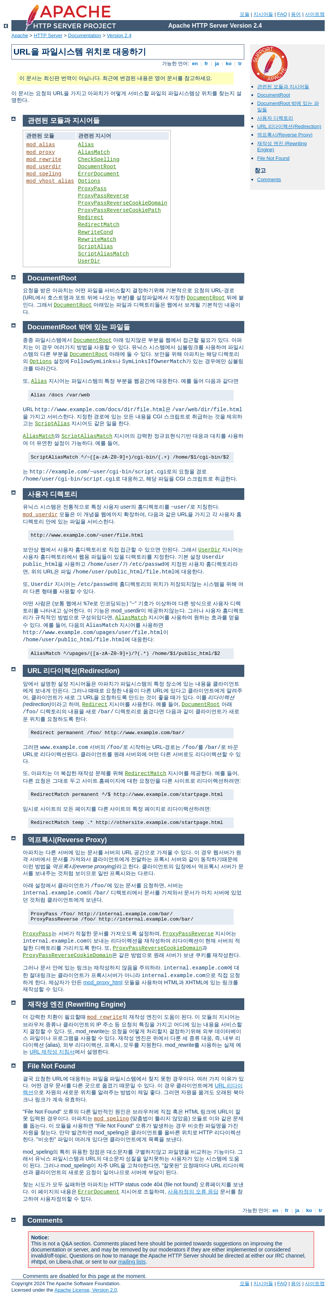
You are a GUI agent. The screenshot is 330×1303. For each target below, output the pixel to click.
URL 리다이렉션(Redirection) (289, 126)
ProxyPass (92, 189)
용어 (296, 14)
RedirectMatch (98, 225)
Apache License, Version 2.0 (85, 1290)
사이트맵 (315, 14)
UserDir (89, 261)
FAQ (282, 14)
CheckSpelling (98, 160)
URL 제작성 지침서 (52, 1052)
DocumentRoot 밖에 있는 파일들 (79, 327)
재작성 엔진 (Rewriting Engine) (77, 1004)
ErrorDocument (98, 174)
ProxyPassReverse (103, 196)
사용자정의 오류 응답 (193, 1192)
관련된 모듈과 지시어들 (283, 86)
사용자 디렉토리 (275, 118)
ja (217, 63)
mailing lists (132, 1262)
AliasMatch (94, 152)
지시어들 (263, 14)
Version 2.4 (119, 35)
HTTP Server (48, 35)
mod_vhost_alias (50, 181)
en (195, 63)
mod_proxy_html (103, 982)
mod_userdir (43, 167)
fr (206, 63)
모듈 (245, 14)
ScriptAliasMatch (103, 254)
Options (89, 181)
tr (240, 63)
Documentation (84, 35)
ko (229, 63)
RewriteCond (95, 232)
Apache (19, 35)
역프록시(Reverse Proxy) (285, 135)
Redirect (91, 218)
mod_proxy (40, 152)
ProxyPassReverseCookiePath (119, 210)
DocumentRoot (273, 95)
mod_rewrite (43, 160)
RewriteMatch (97, 239)
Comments (269, 179)
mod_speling (43, 174)
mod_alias (40, 145)
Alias (86, 145)
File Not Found (273, 158)
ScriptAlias (95, 247)
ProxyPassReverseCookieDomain (122, 203)
